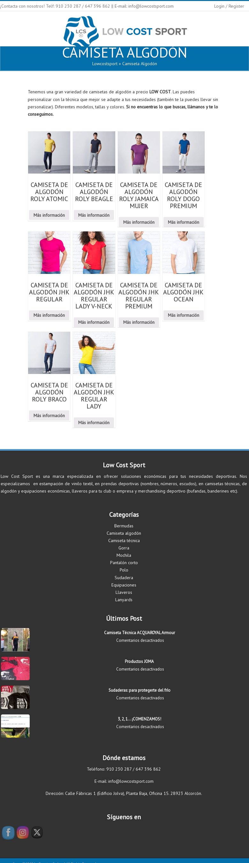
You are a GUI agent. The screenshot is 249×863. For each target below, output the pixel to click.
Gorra (123, 548)
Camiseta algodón (124, 533)
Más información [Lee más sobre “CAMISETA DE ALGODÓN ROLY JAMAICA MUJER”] (139, 222)
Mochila (124, 555)
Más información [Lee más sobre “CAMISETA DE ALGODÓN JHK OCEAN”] (183, 315)
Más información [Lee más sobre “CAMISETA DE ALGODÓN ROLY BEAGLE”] (93, 215)
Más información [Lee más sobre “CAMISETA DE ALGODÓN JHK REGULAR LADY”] (93, 422)
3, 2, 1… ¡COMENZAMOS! (139, 719)
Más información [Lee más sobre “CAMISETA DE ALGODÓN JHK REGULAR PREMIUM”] (139, 322)
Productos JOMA (139, 661)
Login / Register (229, 6)
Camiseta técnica (124, 540)
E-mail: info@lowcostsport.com (144, 6)
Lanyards (123, 600)
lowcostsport (104, 63)
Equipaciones (123, 585)
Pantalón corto (124, 562)
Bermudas (123, 526)
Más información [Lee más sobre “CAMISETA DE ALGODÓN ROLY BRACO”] (49, 415)
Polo (124, 570)
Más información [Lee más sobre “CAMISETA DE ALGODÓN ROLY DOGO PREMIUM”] (183, 222)
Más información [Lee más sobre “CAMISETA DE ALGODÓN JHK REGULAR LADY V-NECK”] (93, 322)
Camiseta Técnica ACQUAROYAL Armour (139, 632)
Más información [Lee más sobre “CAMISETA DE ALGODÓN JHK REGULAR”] (49, 315)
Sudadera (124, 577)
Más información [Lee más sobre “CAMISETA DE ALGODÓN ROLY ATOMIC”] (49, 215)
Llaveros (124, 592)
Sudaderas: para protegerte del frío (139, 690)
